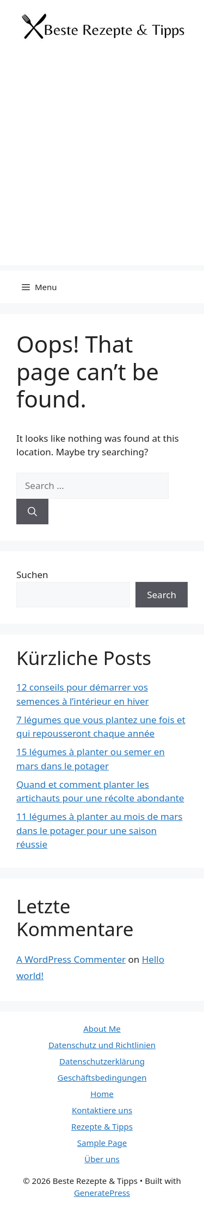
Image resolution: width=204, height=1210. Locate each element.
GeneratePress (102, 1192)
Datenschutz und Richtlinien (102, 1044)
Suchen (32, 574)
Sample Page (102, 1142)
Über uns (101, 1158)
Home (102, 1093)
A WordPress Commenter (71, 959)
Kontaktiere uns (102, 1110)
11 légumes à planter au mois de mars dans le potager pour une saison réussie (99, 830)
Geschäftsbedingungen (102, 1077)
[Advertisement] (102, 163)
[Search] (32, 512)
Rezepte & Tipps (102, 1126)
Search (161, 594)
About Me (102, 1028)
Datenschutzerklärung (102, 1061)
